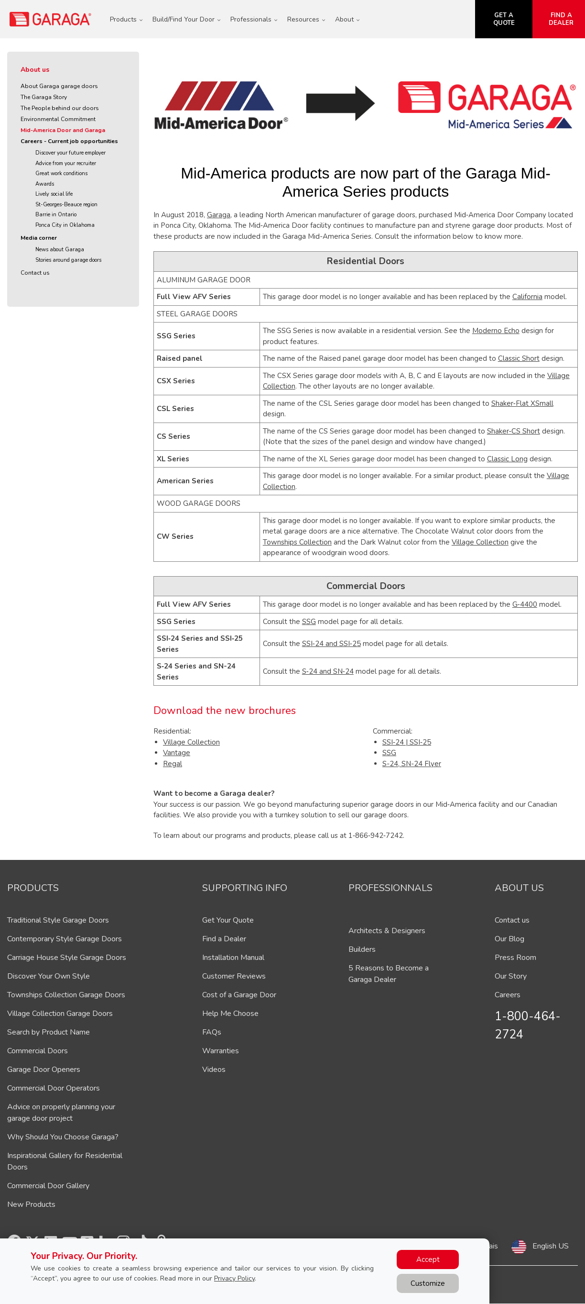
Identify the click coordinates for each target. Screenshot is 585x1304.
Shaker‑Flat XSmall (522, 403)
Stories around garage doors (68, 260)
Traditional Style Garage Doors (58, 920)
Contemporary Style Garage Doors (64, 939)
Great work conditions (61, 173)
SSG (309, 621)
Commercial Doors (37, 1051)
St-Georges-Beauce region (66, 204)
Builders (362, 949)
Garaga (218, 215)
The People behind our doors (60, 108)
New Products (31, 1204)
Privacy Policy (234, 1278)
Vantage (176, 753)
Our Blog (509, 939)
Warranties (220, 1051)
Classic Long (507, 459)
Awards (44, 184)
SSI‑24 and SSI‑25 (331, 643)
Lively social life (54, 194)
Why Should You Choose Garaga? (63, 1137)
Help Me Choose (230, 1013)
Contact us (35, 273)
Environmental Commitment (58, 119)
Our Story (511, 976)
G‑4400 (524, 604)
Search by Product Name (48, 1032)
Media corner (39, 238)
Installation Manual (233, 957)
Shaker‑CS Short (513, 431)
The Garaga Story (44, 97)
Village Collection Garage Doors (60, 1013)
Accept (428, 1259)
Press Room (515, 957)
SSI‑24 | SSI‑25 (406, 742)
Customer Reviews (234, 976)
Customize (428, 1283)
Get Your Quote (228, 920)
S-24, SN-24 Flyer (411, 764)
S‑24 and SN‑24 (328, 671)
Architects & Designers (386, 930)
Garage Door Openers (43, 1069)
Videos (214, 1069)
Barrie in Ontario (55, 214)
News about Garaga (59, 249)
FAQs (211, 1032)
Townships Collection (297, 542)
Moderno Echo (496, 330)
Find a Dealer (224, 939)
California (527, 296)
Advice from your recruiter (65, 163)
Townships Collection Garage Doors (66, 995)
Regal (172, 764)
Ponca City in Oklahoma (65, 225)
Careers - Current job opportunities (69, 141)
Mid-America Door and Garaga (63, 130)
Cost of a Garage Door (239, 995)
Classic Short (519, 358)
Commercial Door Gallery (48, 1186)
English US (550, 1246)
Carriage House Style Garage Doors (66, 957)
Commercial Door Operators (53, 1088)
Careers (507, 995)
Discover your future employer (70, 152)
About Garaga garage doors (59, 86)
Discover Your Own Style (48, 976)
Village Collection (480, 542)
